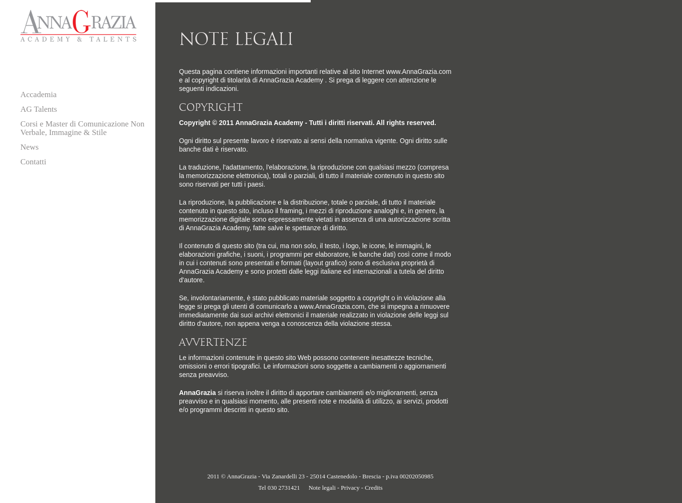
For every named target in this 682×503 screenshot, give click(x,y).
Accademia (38, 94)
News (29, 147)
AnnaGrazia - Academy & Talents (78, 25)
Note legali (321, 487)
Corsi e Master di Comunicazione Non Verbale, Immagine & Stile (82, 128)
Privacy (350, 487)
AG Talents (38, 109)
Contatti (33, 161)
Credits (374, 487)
